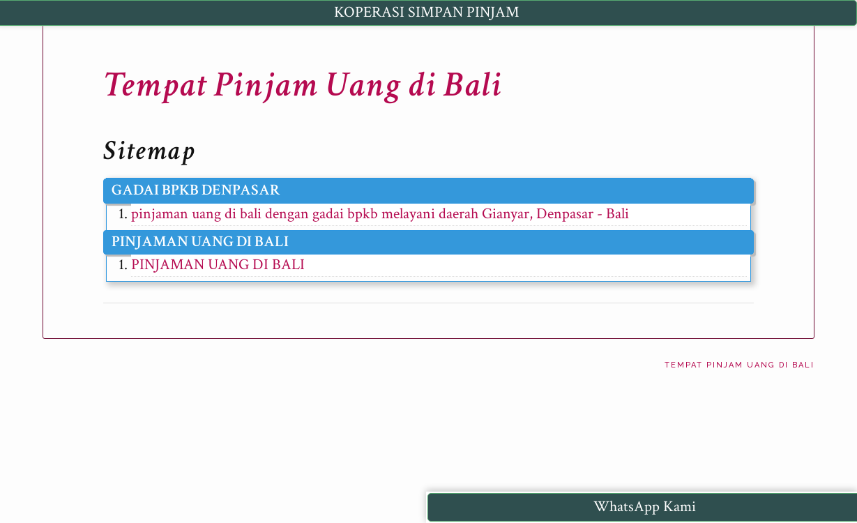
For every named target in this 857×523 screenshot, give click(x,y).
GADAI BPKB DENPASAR (196, 190)
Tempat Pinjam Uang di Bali (302, 84)
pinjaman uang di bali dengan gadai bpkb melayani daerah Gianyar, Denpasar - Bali (380, 214)
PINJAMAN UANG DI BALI (200, 242)
